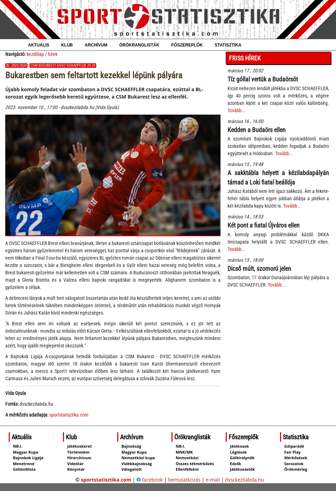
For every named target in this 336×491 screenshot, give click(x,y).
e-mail (213, 479)
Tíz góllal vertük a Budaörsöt (262, 79)
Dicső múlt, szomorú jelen (259, 268)
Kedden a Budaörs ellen (256, 129)
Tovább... (236, 110)
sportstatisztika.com (69, 415)
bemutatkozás (184, 479)
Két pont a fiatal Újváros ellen (263, 225)
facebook (149, 479)
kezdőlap (35, 54)
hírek (52, 54)
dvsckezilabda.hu (244, 479)
